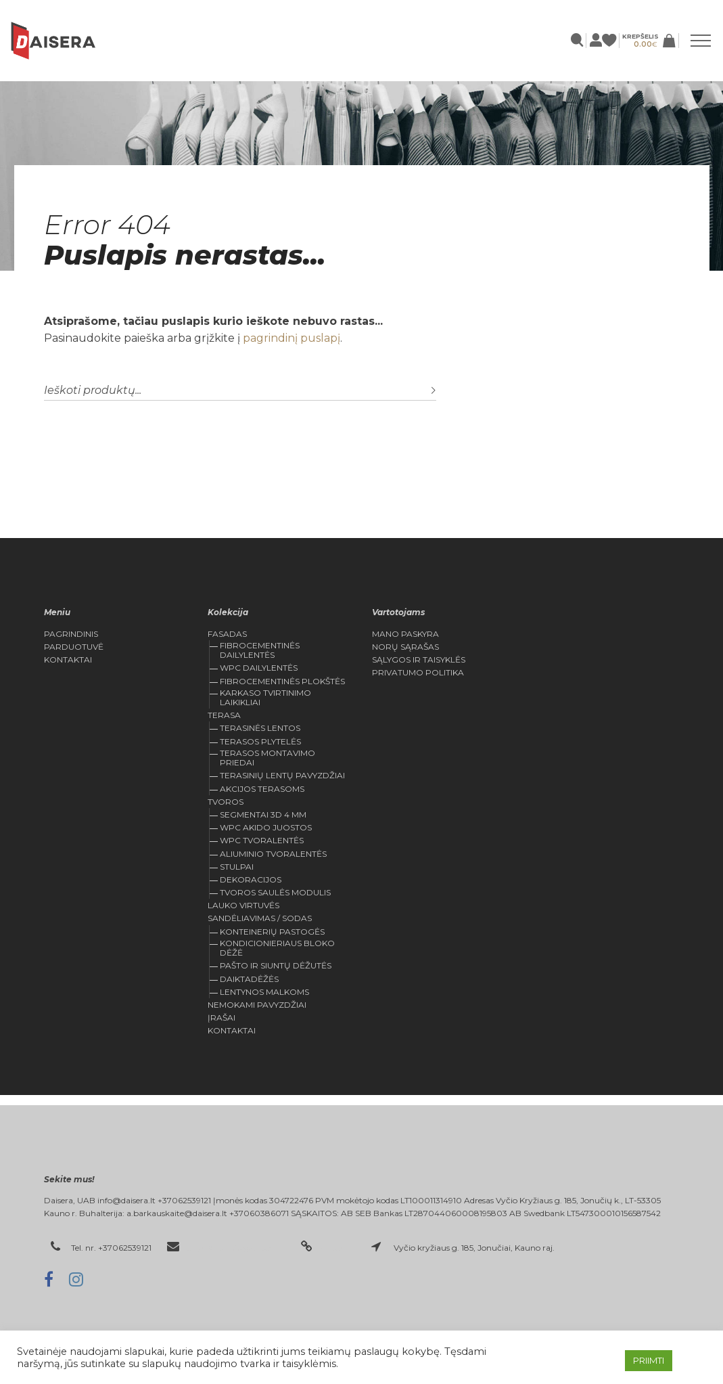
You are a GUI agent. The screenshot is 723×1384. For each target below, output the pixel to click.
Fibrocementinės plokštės (282, 681)
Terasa (224, 715)
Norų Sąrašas (405, 647)
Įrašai (221, 1018)
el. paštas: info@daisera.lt (236, 1248)
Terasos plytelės (260, 741)
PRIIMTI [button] (648, 1360)
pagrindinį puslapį (291, 338)
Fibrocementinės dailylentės (260, 650)
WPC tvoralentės (262, 840)
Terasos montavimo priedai (267, 757)
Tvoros (225, 802)
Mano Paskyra (405, 634)
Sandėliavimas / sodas (260, 918)
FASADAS (227, 634)
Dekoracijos (250, 879)
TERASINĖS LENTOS (260, 728)
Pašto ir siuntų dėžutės (275, 965)
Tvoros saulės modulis (275, 892)
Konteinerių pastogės (272, 932)
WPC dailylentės (259, 668)
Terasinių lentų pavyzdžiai (282, 775)
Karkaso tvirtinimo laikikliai (265, 697)
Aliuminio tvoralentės (273, 854)
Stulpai (237, 867)
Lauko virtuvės (243, 905)
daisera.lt (338, 1248)
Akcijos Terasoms (262, 789)
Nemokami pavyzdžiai (257, 1005)
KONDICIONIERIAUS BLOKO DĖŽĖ (277, 948)
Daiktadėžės (249, 979)
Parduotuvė (73, 647)
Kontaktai (68, 660)
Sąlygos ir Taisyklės (418, 660)
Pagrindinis (71, 634)
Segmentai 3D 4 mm (263, 814)
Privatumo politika (418, 672)
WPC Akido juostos (266, 827)
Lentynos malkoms (264, 992)
